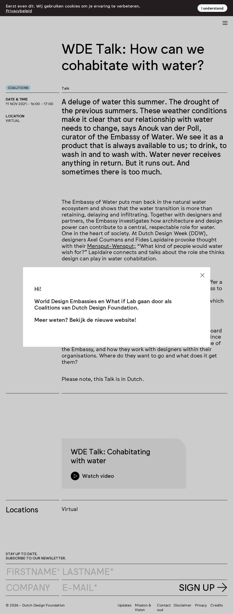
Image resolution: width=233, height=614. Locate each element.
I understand (212, 8)
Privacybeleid (19, 10)
